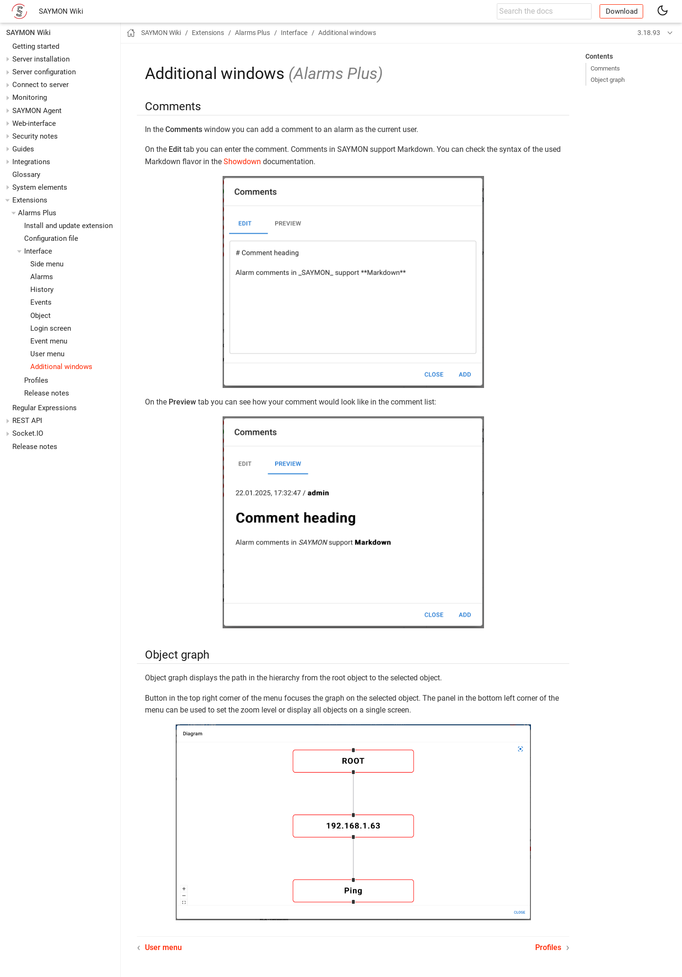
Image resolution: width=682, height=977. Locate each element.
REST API (27, 420)
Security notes (35, 136)
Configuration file (51, 238)
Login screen (50, 328)
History (42, 289)
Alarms (41, 277)
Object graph (608, 79)
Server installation (41, 59)
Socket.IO (27, 433)
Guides (23, 149)
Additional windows (61, 366)
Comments (605, 68)
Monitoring (29, 97)
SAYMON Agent (37, 110)
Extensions (29, 200)
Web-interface (34, 123)
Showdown (242, 161)
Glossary (26, 174)
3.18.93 (648, 32)
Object (40, 315)
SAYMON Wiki (61, 11)
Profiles (36, 380)
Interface (38, 251)
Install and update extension (68, 225)
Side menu (46, 264)
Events (41, 302)
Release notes (46, 393)
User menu (47, 354)
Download (621, 11)
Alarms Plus (37, 213)
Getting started (35, 46)
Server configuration (44, 72)
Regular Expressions (44, 408)
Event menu (48, 341)
